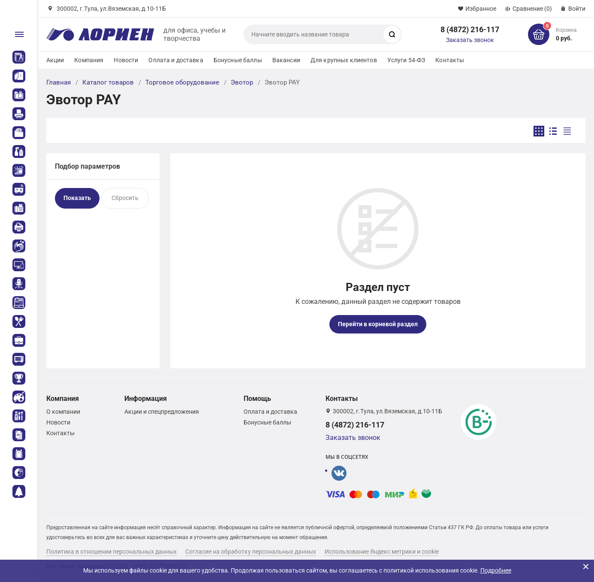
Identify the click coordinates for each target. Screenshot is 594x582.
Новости (126, 60)
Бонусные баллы (238, 60)
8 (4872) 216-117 (469, 29)
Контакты (449, 60)
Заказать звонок (470, 39)
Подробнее (495, 570)
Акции (55, 60)
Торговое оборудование (182, 82)
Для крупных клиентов (344, 60)
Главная (58, 82)
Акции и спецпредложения (161, 411)
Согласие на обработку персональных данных (250, 551)
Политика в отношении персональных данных (111, 551)
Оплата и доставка (175, 60)
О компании (63, 411)
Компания (88, 60)
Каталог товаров (108, 82)
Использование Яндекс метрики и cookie (382, 551)
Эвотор (242, 82)
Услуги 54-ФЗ (406, 60)
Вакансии (286, 60)
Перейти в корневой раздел (378, 324)
